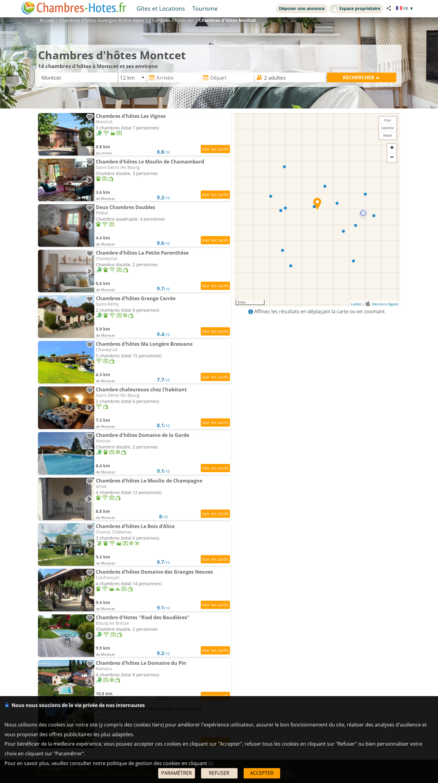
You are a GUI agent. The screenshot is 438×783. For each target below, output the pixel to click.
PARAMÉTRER (176, 773)
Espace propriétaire (356, 8)
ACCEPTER (261, 773)
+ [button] (392, 148)
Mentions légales (385, 304)
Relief (387, 135)
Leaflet (356, 304)
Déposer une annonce (302, 8)
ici (210, 763)
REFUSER (219, 773)
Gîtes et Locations (161, 8)
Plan (387, 120)
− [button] (392, 157)
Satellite (387, 127)
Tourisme (205, 8)
